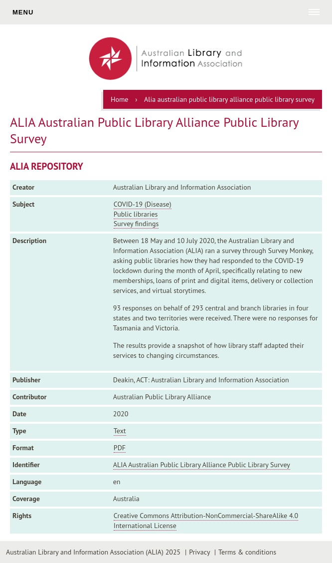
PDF (120, 447)
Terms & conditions (247, 552)
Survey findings (136, 223)
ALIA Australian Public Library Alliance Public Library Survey (201, 464)
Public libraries (136, 214)
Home (119, 99)
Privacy (199, 552)
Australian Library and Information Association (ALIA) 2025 (93, 552)
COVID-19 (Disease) (142, 204)
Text (120, 430)
